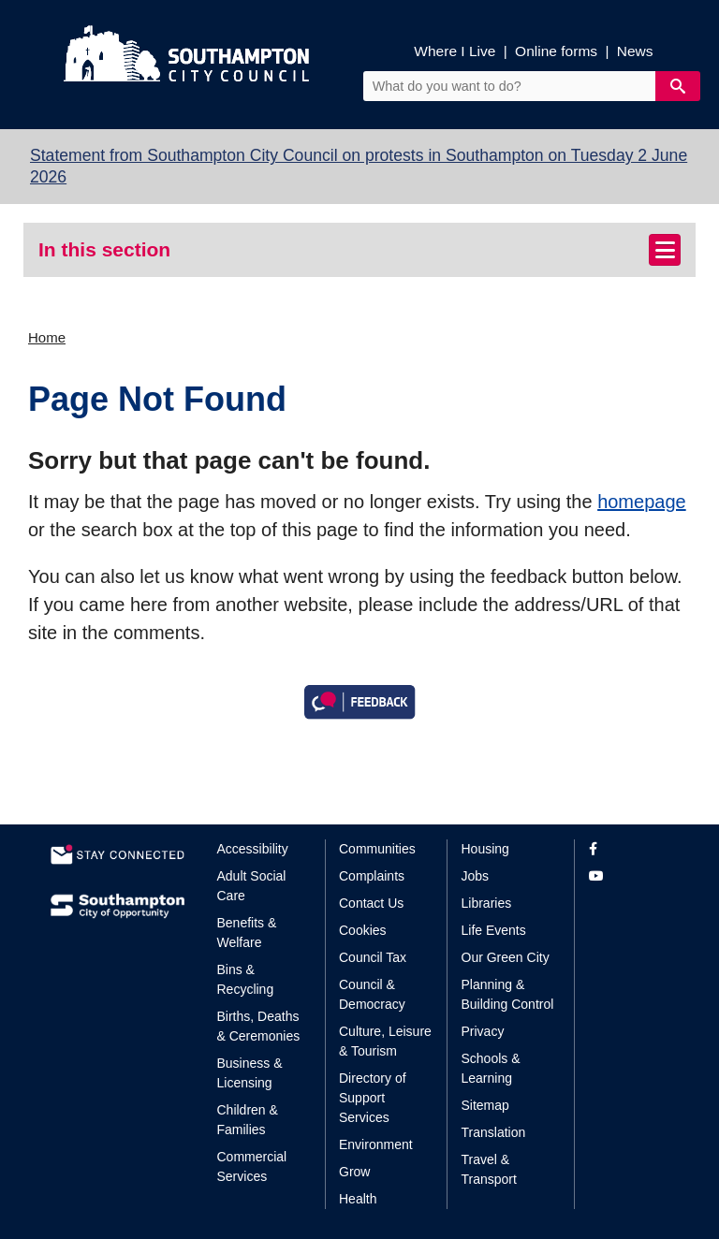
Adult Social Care (251, 885)
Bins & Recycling (245, 979)
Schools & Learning (491, 1068)
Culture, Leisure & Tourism (385, 1041)
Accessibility (252, 848)
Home (47, 337)
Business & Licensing (250, 1073)
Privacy (483, 1031)
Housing (485, 848)
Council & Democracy (372, 994)
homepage (641, 501)
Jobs (476, 875)
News (635, 51)
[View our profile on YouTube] (628, 876)
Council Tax (372, 957)
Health (357, 1198)
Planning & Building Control (508, 994)
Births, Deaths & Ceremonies (259, 1026)
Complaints (371, 875)
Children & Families (247, 1119)
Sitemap (485, 1105)
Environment (376, 1144)
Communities (377, 848)
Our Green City (506, 957)
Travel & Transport (489, 1169)
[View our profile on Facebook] (628, 849)
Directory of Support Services (372, 1098)
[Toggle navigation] (665, 250)
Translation (494, 1132)
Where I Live (454, 51)
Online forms (556, 51)
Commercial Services (252, 1166)
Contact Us (371, 903)
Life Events (494, 930)
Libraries (487, 903)
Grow (354, 1171)
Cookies (363, 930)
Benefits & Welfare (247, 932)
